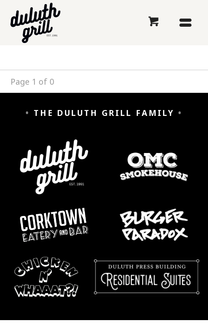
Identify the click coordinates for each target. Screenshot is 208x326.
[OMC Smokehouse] (154, 174)
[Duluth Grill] (54, 173)
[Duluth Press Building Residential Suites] (147, 283)
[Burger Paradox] (154, 232)
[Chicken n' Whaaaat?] (46, 283)
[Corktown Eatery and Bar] (54, 231)
